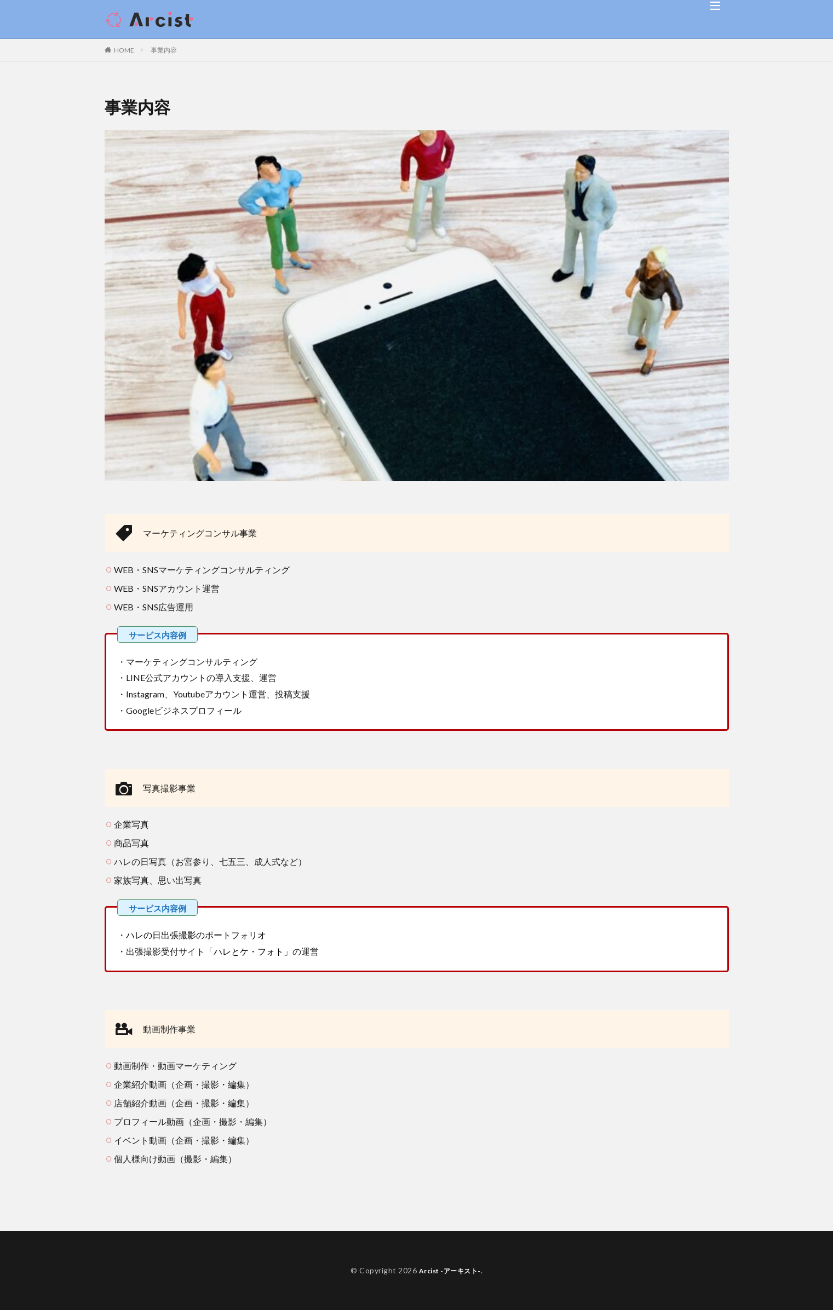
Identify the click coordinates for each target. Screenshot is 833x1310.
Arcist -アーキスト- (449, 1270)
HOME (124, 50)
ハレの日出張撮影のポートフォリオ (196, 935)
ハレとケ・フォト (249, 951)
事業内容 (164, 50)
